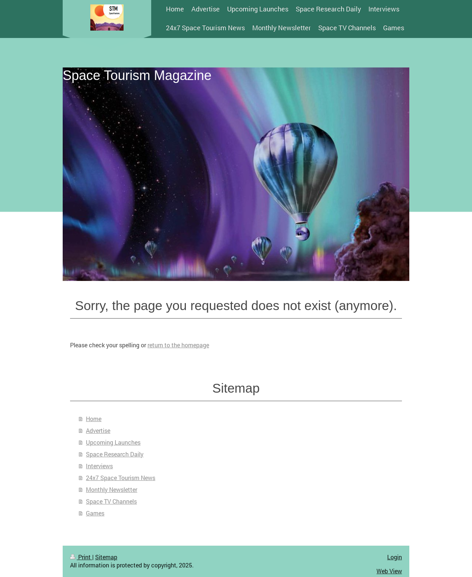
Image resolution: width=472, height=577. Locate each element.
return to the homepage (178, 345)
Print (81, 557)
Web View (389, 571)
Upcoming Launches (113, 442)
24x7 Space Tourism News (120, 478)
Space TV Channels (111, 501)
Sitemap (106, 557)
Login (394, 557)
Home (93, 419)
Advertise (98, 430)
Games (95, 513)
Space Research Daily (114, 454)
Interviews (99, 466)
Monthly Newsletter (111, 489)
